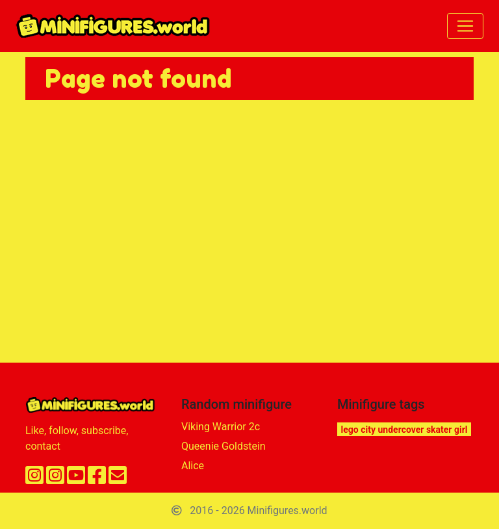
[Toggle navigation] (465, 26)
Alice (192, 465)
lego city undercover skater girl (404, 429)
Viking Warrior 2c (220, 426)
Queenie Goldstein (223, 446)
